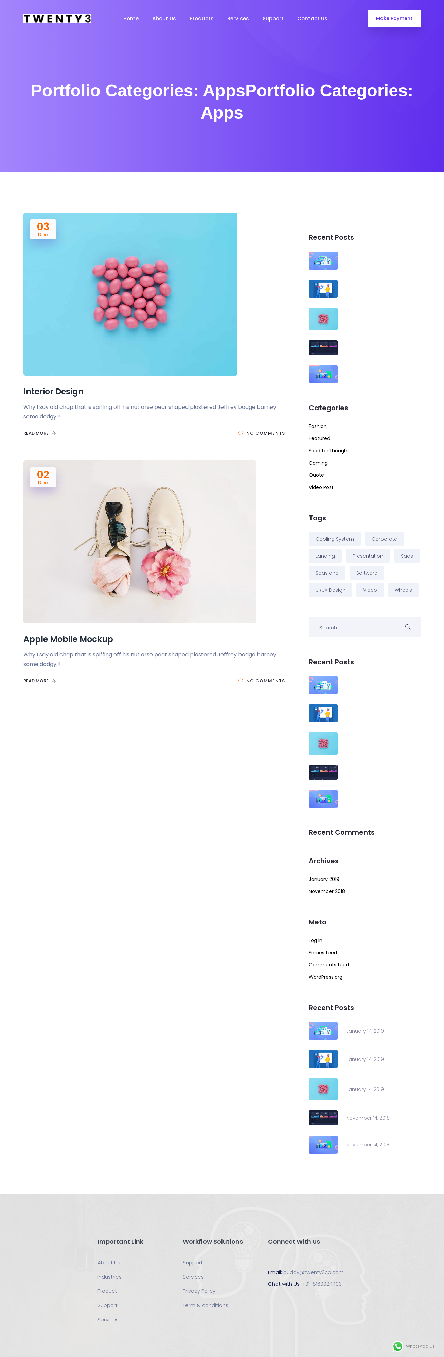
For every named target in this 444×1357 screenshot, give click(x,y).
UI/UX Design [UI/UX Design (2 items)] (330, 589)
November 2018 (327, 891)
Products (202, 18)
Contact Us (312, 18)
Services (238, 18)
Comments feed (329, 964)
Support (273, 18)
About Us (164, 18)
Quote (316, 475)
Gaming (318, 462)
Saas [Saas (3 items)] (407, 556)
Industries (109, 1276)
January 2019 (324, 879)
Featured (319, 438)
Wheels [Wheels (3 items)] (403, 589)
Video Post (321, 487)
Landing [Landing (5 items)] (325, 556)
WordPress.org (325, 977)
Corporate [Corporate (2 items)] (384, 539)
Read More (39, 433)
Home (131, 18)
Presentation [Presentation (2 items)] (368, 556)
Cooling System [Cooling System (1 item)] (335, 539)
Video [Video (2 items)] (370, 589)
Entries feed (323, 952)
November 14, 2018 (368, 1118)
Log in (315, 940)
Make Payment (394, 18)
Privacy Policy (199, 1291)
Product (107, 1291)
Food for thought (329, 450)
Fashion (318, 426)
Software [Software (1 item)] (366, 572)
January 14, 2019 (365, 1031)
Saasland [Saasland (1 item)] (327, 572)
